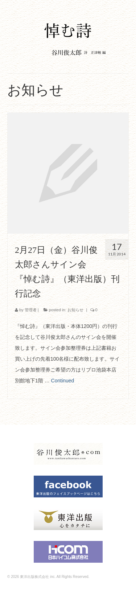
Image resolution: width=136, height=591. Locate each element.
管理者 (31, 310)
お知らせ (75, 310)
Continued (62, 380)
